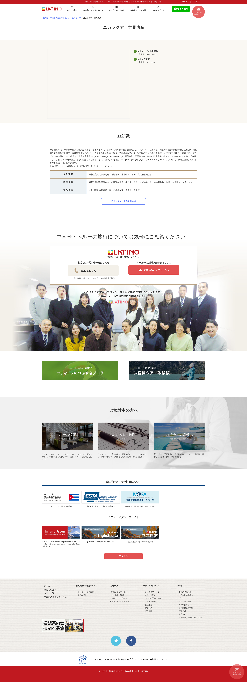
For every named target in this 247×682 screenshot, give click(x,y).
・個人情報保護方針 (185, 608)
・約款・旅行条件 (184, 601)
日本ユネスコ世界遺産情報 (123, 201)
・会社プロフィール (151, 592)
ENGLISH (185, 2)
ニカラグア (76, 18)
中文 (196, 2)
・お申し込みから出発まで (120, 601)
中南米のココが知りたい (60, 18)
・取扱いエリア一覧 (118, 592)
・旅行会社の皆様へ (185, 595)
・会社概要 (147, 605)
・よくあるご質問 (117, 595)
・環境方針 (181, 614)
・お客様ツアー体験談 (118, 598)
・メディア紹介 (149, 601)
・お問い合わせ (183, 605)
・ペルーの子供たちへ (152, 598)
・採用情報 (147, 611)
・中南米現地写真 (184, 592)
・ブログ (180, 598)
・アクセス (147, 608)
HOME (45, 18)
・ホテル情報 (81, 595)
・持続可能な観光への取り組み (189, 618)
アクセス (123, 556)
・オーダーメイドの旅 (85, 592)
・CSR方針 (181, 611)
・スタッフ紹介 (149, 595)
